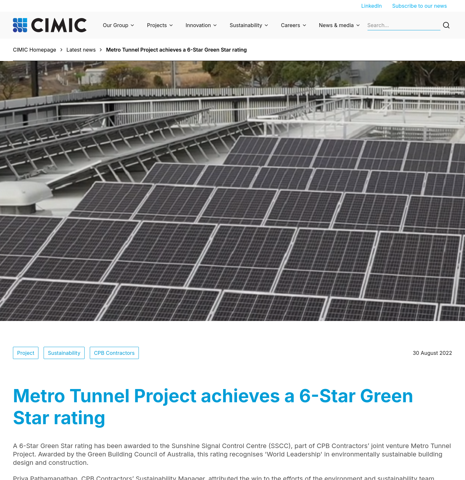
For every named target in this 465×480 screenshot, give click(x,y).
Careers (290, 25)
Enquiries (147, 412)
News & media (336, 25)
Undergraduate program (384, 430)
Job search (368, 412)
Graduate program (377, 421)
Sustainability (246, 25)
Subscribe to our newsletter (279, 412)
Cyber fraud (150, 448)
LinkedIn (371, 6)
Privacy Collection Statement (171, 430)
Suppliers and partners (383, 439)
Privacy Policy (153, 421)
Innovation (198, 25)
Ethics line (148, 439)
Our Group (116, 25)
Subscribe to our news (419, 6)
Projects (157, 25)
